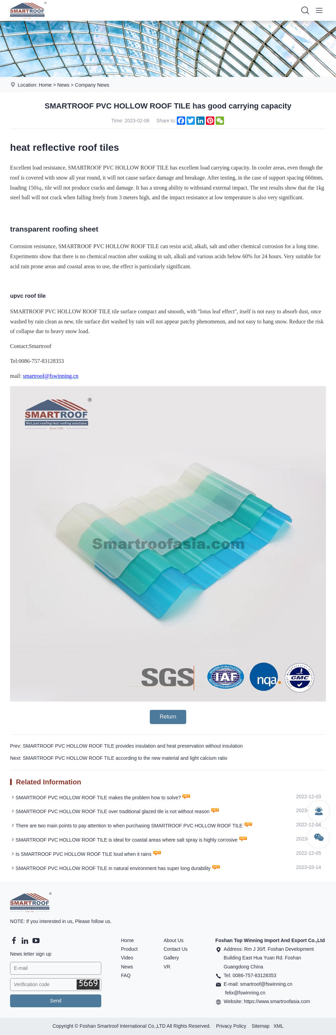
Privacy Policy (231, 1026)
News (63, 85)
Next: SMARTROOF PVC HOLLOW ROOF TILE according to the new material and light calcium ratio (118, 758)
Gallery (171, 957)
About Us (174, 940)
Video (127, 957)
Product (129, 949)
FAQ (126, 975)
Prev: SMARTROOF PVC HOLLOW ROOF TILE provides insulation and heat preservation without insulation (126, 746)
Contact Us (176, 949)
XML (279, 1026)
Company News (92, 85)
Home (45, 85)
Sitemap (260, 1026)
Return (168, 717)
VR (167, 966)
